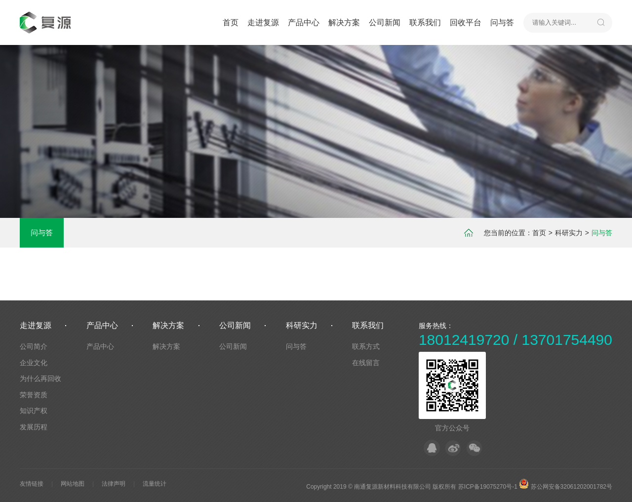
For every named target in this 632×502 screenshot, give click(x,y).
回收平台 (465, 22)
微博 (453, 448)
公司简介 (33, 346)
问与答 (502, 22)
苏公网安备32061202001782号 (565, 486)
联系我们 (425, 22)
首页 (230, 22)
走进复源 (263, 22)
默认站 (47, 22)
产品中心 (303, 22)
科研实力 (569, 233)
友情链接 (31, 483)
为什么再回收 (40, 378)
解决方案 (344, 22)
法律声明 (113, 483)
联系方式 (366, 346)
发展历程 (33, 427)
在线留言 (366, 363)
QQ (432, 448)
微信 (474, 448)
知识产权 (33, 411)
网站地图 (72, 483)
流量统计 (154, 483)
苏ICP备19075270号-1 (487, 486)
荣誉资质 (33, 395)
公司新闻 (384, 22)
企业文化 (33, 363)
